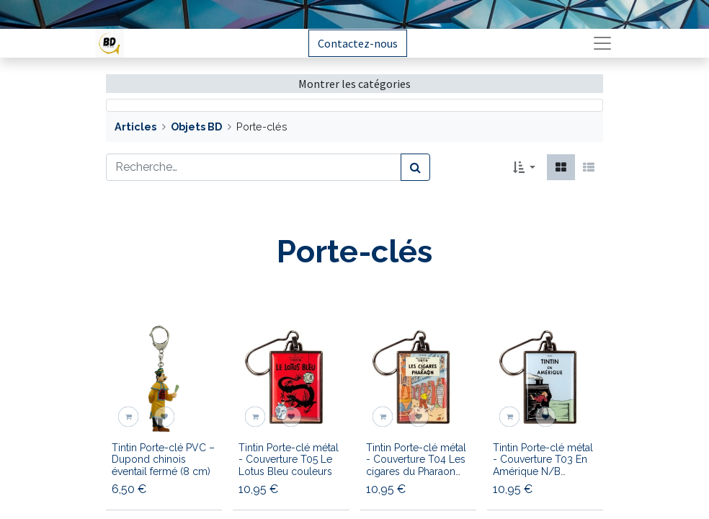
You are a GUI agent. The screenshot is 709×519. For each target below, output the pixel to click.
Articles (135, 126)
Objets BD (196, 126)
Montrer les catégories (354, 83)
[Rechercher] (415, 167)
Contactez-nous (358, 43)
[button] (524, 167)
